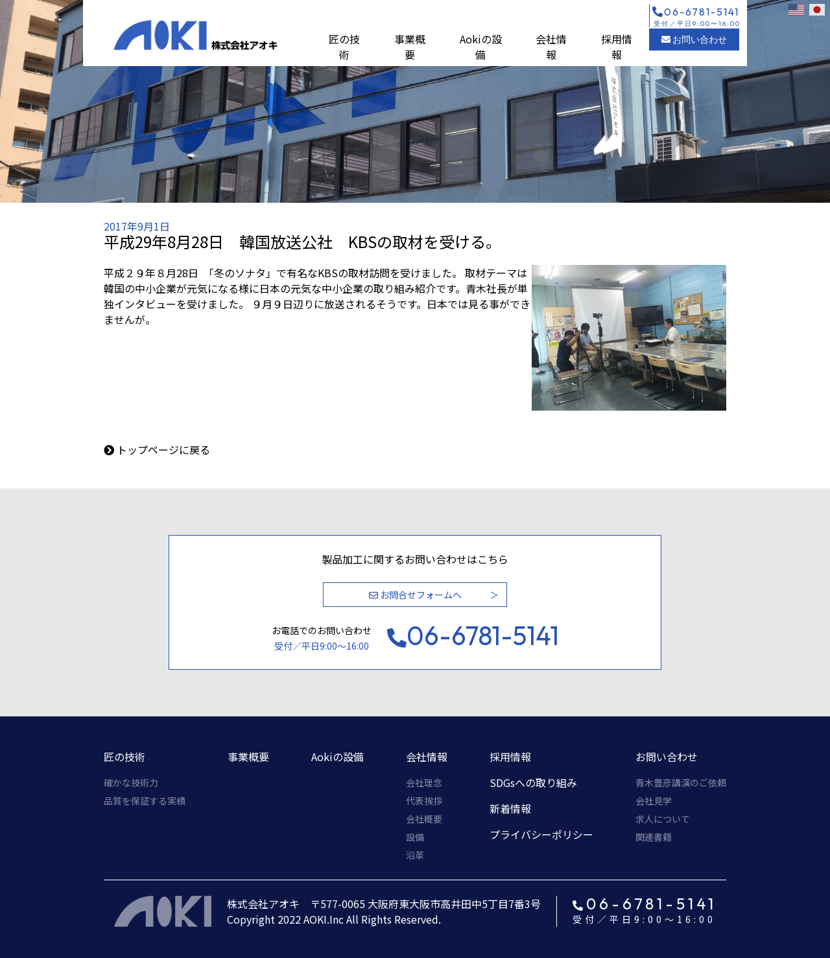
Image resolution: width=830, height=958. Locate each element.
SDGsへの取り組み (533, 782)
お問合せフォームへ (415, 594)
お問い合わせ (694, 39)
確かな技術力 (131, 782)
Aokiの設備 (481, 46)
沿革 (415, 855)
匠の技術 (344, 46)
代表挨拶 (424, 800)
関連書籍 (653, 836)
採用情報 (616, 46)
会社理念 (424, 782)
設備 (415, 836)
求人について (662, 818)
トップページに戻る (163, 449)
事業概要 (409, 46)
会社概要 (424, 818)
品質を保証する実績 (144, 800)
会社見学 (653, 800)
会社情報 (551, 46)
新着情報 (510, 808)
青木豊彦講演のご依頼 (680, 782)
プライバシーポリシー (541, 834)
